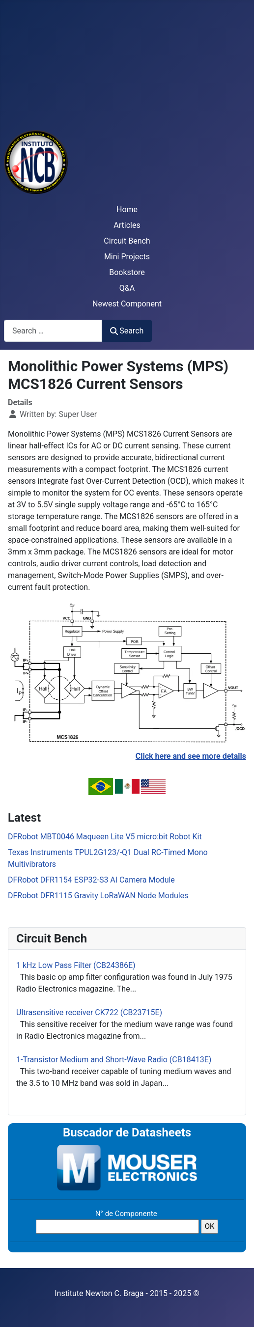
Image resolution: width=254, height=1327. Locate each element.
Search (126, 330)
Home (127, 209)
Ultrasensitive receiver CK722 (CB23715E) (89, 1012)
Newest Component (127, 303)
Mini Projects (127, 256)
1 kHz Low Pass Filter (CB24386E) (76, 965)
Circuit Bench (127, 241)
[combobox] (53, 331)
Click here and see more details (191, 756)
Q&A (127, 288)
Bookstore (127, 272)
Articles (126, 225)
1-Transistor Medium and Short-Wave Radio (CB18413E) (113, 1059)
